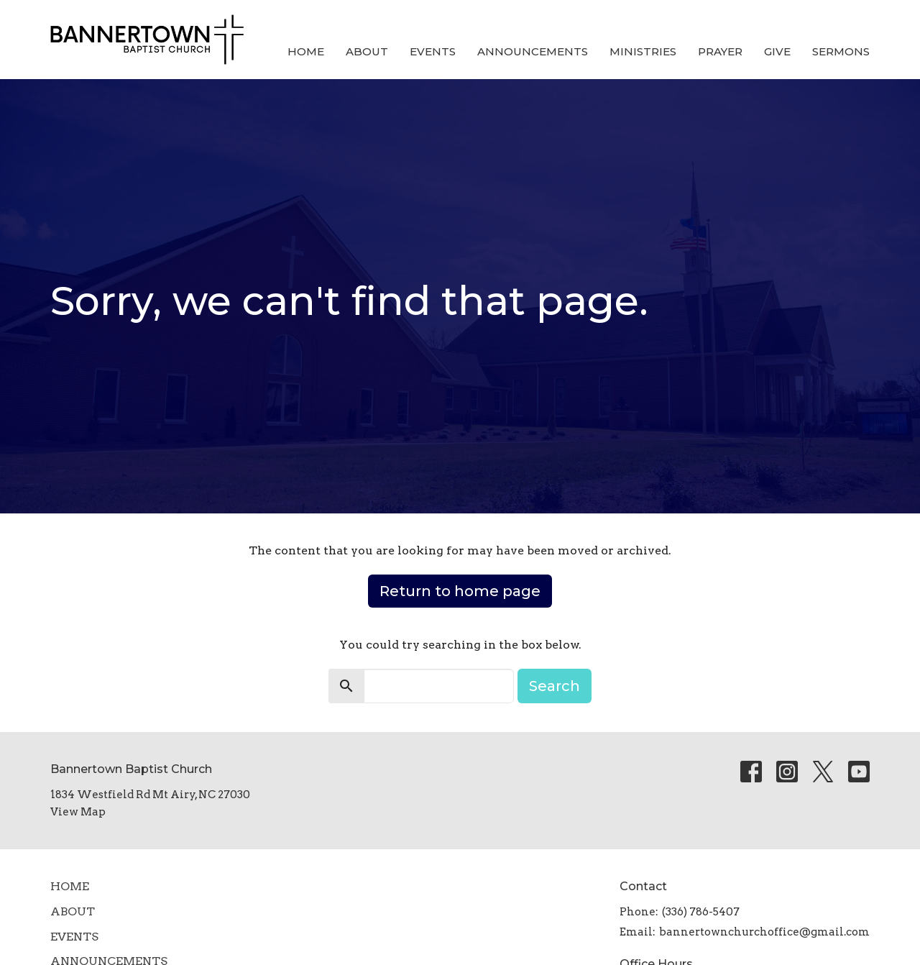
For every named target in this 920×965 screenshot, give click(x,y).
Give (777, 51)
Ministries (643, 51)
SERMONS (841, 51)
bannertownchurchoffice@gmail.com (764, 931)
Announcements (532, 51)
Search (554, 686)
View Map (78, 811)
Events (433, 51)
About (367, 51)
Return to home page (460, 591)
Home (306, 51)
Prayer (720, 51)
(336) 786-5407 (701, 911)
